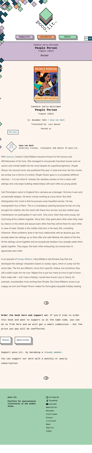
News (48, 424)
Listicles (51, 421)
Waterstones (23, 340)
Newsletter (51, 407)
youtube (52, 404)
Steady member (53, 352)
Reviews (44, 55)
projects (46, 37)
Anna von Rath (57, 120)
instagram (54, 397)
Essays (49, 418)
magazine (24, 37)
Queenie (10, 156)
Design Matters (24, 259)
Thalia (5, 340)
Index (49, 431)
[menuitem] (86, 38)
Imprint (50, 428)
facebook (53, 401)
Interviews (51, 414)
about (67, 37)
